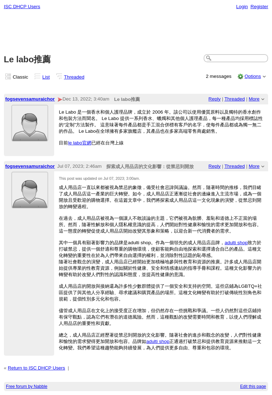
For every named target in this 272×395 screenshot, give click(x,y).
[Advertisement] (136, 32)
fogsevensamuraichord (31, 99)
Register (259, 6)
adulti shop (236, 242)
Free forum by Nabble (26, 386)
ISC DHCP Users (22, 6)
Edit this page (253, 386)
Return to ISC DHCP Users (36, 368)
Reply (215, 99)
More (254, 99)
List (46, 77)
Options (252, 76)
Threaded (74, 77)
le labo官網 (79, 142)
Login (242, 6)
